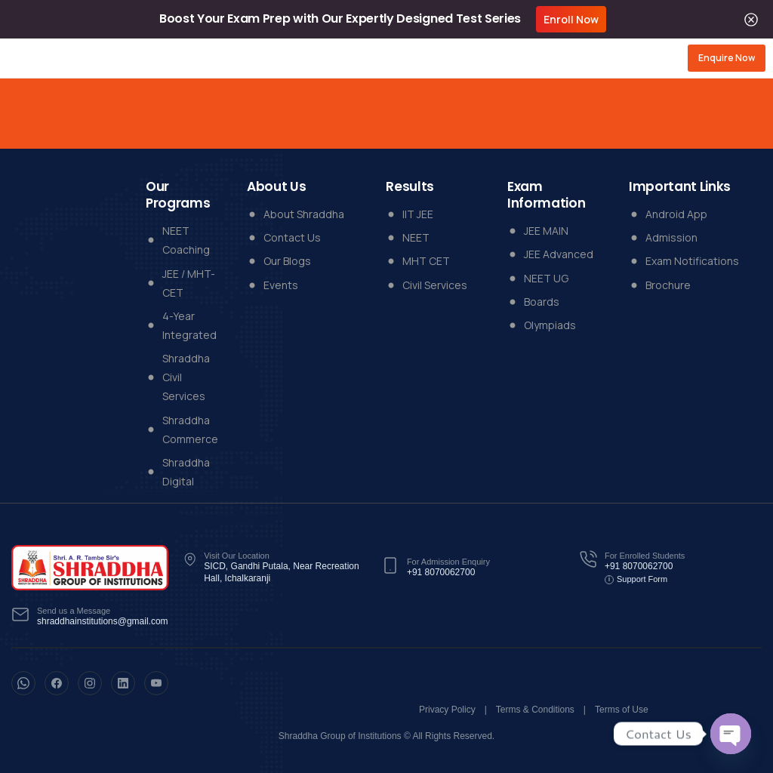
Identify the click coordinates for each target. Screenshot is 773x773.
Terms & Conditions (535, 709)
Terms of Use (621, 709)
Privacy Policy (447, 709)
